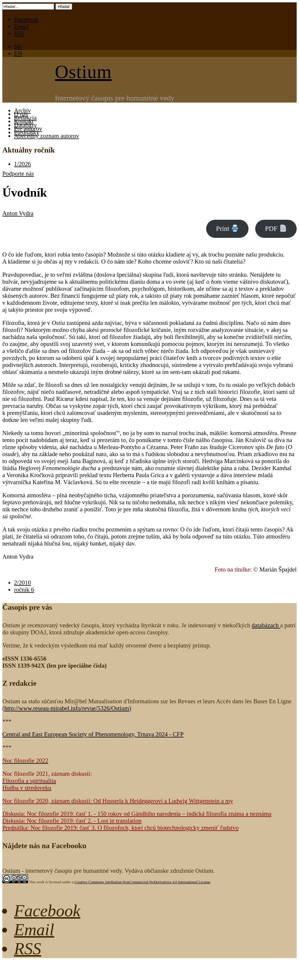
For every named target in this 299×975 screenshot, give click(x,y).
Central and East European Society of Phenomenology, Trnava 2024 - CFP (93, 734)
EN (18, 53)
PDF (275, 228)
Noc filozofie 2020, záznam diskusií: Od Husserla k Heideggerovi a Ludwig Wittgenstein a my (117, 800)
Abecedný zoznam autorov (46, 135)
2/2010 (22, 582)
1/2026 (22, 163)
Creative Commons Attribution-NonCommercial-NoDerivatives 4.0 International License (142, 882)
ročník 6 (24, 589)
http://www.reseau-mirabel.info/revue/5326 (66, 708)
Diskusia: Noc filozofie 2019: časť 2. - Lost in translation (72, 820)
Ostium (83, 71)
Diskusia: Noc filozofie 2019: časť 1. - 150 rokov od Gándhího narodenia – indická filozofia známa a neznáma (136, 813)
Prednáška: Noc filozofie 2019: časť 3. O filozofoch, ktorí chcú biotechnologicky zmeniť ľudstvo (120, 827)
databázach (266, 625)
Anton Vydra (17, 213)
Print (227, 228)
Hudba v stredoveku (26, 787)
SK (18, 46)
